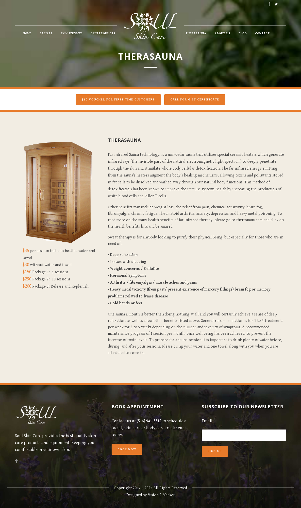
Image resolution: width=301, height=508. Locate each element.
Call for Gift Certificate (194, 99)
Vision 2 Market (161, 495)
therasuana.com (249, 220)
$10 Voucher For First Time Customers (118, 99)
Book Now (127, 449)
